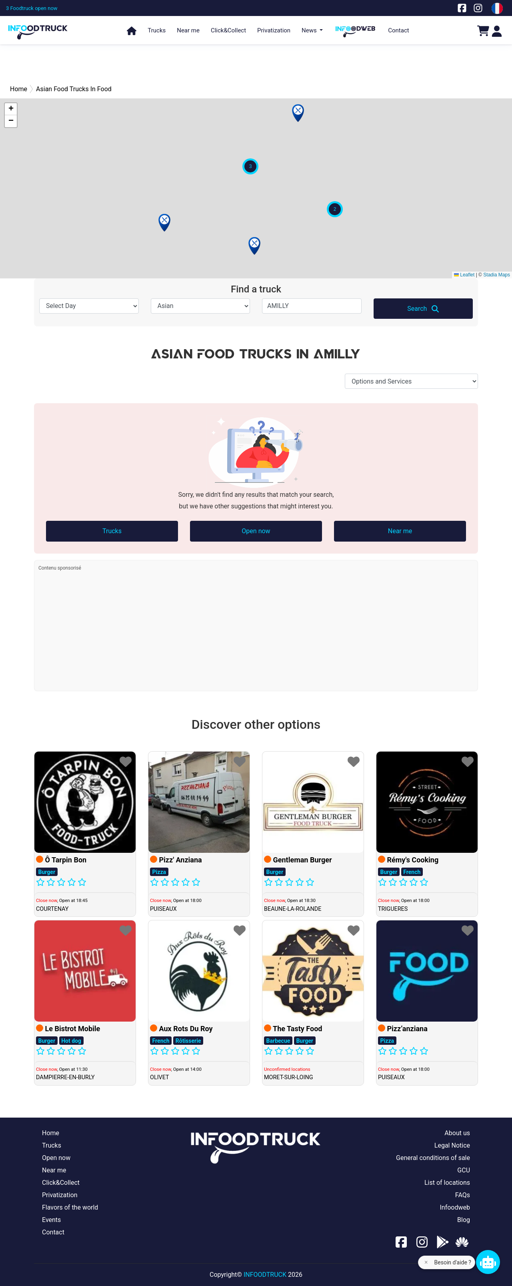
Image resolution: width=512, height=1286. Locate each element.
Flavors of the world (70, 1207)
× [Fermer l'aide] (426, 1262)
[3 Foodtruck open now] (32, 8)
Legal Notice (452, 1145)
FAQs (462, 1195)
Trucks (157, 30)
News (310, 30)
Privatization (273, 30)
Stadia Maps (496, 275)
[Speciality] (200, 306)
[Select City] (312, 306)
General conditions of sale (433, 1158)
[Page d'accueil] (38, 28)
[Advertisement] (256, 64)
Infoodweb (455, 1207)
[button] (164, 223)
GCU (463, 1170)
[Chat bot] (488, 1262)
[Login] (497, 31)
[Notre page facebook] (462, 8)
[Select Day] (89, 306)
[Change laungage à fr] (497, 8)
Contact (398, 30)
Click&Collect (228, 30)
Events (51, 1220)
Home (50, 1133)
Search (423, 309)
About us (457, 1133)
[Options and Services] (411, 381)
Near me (188, 30)
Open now (256, 531)
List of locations (447, 1182)
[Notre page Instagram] (478, 8)
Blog (463, 1220)
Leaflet (464, 275)
